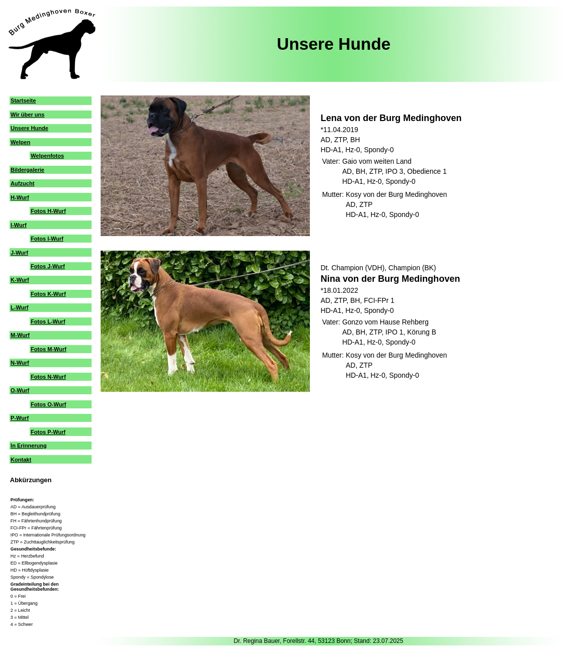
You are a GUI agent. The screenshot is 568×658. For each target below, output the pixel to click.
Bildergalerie (27, 170)
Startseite (23, 100)
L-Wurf (19, 307)
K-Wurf (20, 280)
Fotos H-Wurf (48, 211)
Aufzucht (22, 183)
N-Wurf (20, 363)
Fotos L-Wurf (48, 321)
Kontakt (21, 460)
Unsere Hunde (29, 128)
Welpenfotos (47, 156)
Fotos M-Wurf (48, 349)
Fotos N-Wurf (48, 377)
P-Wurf (20, 418)
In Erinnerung (29, 446)
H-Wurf (20, 197)
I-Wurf (19, 225)
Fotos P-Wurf (48, 432)
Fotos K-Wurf (48, 294)
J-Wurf (19, 253)
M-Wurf (20, 335)
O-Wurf (20, 390)
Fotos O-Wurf (48, 404)
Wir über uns (27, 115)
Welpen (20, 142)
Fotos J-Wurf (48, 266)
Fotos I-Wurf (47, 239)
